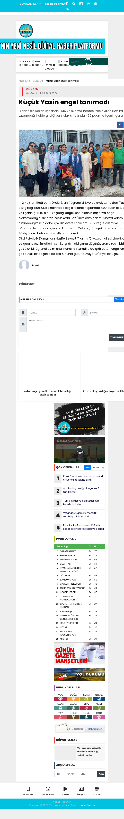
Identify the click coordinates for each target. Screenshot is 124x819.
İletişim (81, 791)
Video (65, 791)
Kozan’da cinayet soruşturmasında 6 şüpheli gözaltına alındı (79, 478)
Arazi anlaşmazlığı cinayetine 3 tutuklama (76, 491)
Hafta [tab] (96, 467)
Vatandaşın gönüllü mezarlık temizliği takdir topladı (75, 515)
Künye (96, 791)
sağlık (69, 213)
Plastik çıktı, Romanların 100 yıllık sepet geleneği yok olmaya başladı (79, 528)
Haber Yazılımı (87, 805)
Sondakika (48, 791)
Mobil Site (28, 791)
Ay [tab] (102, 467)
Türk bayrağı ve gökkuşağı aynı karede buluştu (76, 503)
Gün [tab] (88, 467)
